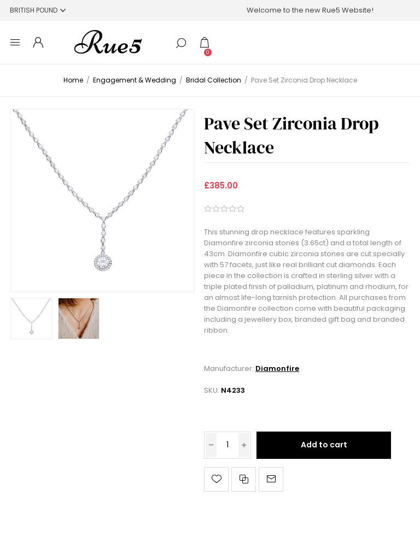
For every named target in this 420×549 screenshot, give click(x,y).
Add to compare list (243, 479)
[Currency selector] (38, 10)
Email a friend (271, 479)
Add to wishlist (216, 479)
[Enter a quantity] (227, 445)
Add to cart (324, 444)
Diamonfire (277, 368)
